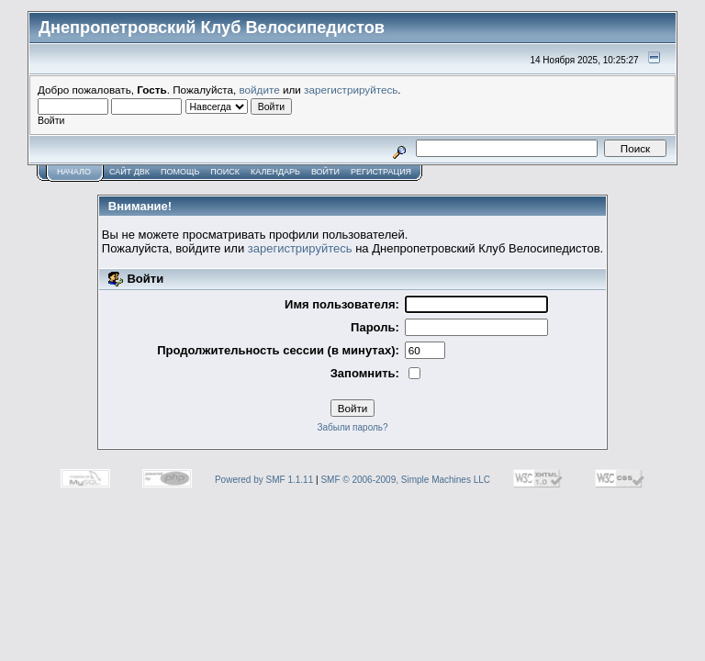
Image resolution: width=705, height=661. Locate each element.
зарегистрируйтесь (350, 89)
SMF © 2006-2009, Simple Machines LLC (405, 480)
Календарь (275, 171)
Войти (325, 171)
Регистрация (381, 171)
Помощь (180, 171)
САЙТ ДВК (129, 171)
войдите (260, 89)
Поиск (225, 171)
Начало (74, 171)
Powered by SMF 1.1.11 (264, 480)
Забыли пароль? (352, 427)
